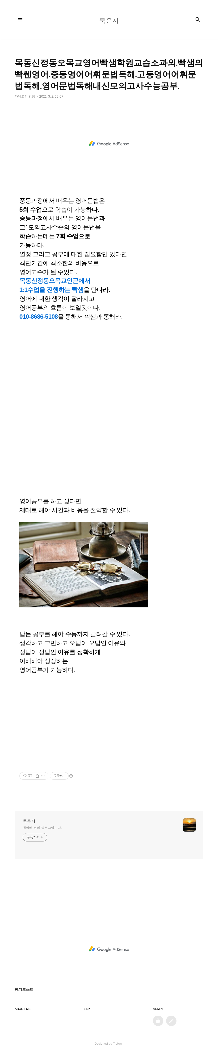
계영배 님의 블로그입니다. (42, 827)
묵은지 (29, 821)
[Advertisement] (109, 144)
